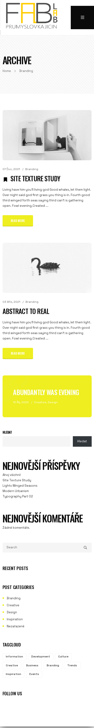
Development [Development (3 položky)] (40, 656)
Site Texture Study (35, 178)
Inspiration (15, 619)
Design (53, 401)
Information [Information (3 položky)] (14, 656)
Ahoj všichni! (12, 475)
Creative (40, 401)
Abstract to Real (26, 310)
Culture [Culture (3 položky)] (63, 656)
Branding (31, 169)
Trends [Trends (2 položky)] (72, 665)
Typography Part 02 (18, 496)
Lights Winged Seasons (20, 486)
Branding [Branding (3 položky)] (53, 665)
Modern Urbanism (16, 491)
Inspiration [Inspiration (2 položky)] (13, 674)
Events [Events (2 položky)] (34, 674)
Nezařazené (15, 626)
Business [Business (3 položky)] (32, 665)
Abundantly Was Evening (46, 391)
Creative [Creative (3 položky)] (12, 665)
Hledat (7, 432)
